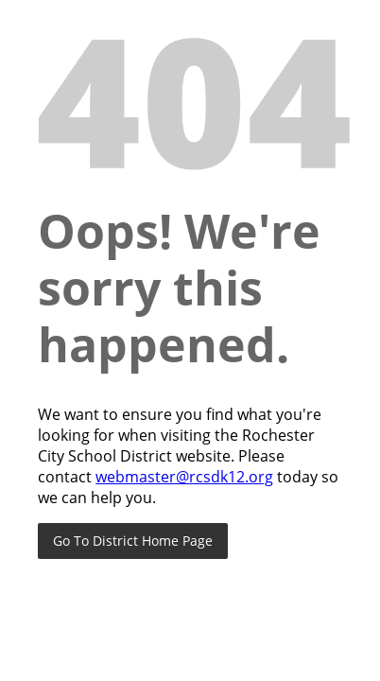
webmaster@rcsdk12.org (184, 476)
